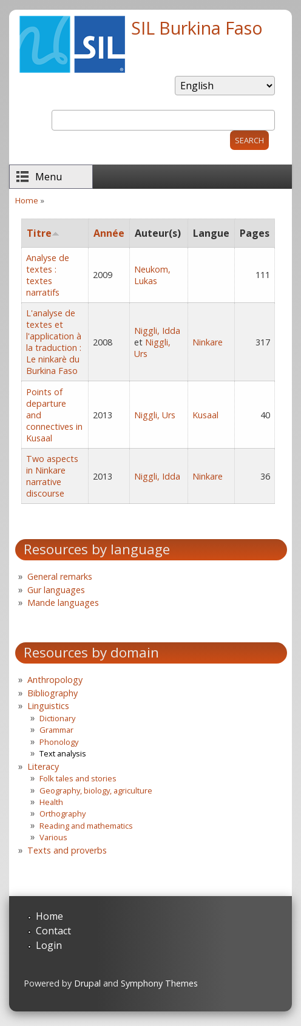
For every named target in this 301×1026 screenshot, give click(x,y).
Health (51, 802)
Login (49, 945)
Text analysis (62, 753)
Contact (53, 930)
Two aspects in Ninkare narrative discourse (52, 476)
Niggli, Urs (154, 415)
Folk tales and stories (78, 778)
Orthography (62, 813)
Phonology (58, 741)
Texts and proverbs (67, 850)
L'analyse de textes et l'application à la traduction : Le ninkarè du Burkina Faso (53, 341)
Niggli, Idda (157, 330)
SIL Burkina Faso (197, 27)
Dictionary (57, 718)
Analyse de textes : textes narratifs (47, 275)
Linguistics (48, 706)
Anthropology (55, 679)
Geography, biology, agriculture (95, 790)
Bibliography (52, 693)
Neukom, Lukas (152, 275)
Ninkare (207, 342)
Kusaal (205, 415)
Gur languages (56, 590)
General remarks (59, 576)
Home (26, 200)
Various (53, 837)
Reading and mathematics (86, 825)
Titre (43, 233)
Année (108, 233)
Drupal (87, 983)
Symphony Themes (159, 983)
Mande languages (63, 602)
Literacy (43, 766)
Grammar (56, 729)
